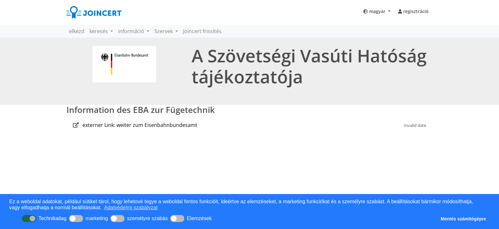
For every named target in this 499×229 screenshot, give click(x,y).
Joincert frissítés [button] (202, 31)
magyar (375, 11)
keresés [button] (99, 31)
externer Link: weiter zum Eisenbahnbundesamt (139, 124)
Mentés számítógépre (463, 218)
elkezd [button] (76, 31)
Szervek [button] (164, 31)
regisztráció (413, 11)
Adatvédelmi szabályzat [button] (131, 207)
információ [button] (131, 31)
